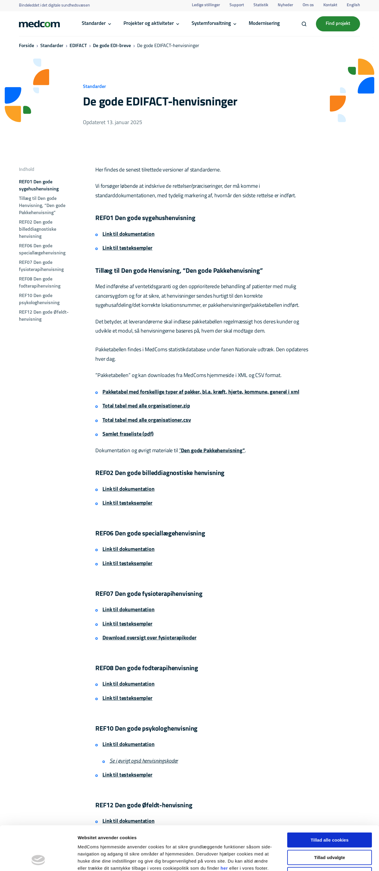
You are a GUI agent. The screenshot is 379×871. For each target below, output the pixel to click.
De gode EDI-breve (112, 46)
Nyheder (285, 5)
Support (236, 5)
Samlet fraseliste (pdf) (128, 434)
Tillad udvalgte (329, 816)
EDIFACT (78, 46)
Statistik (260, 5)
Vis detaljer (308, 859)
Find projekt (338, 23)
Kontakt (330, 5)
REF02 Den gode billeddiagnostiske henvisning (37, 229)
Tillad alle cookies (330, 798)
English (353, 5)
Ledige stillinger (206, 5)
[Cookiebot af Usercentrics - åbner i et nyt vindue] (38, 859)
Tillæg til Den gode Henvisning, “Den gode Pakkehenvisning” (42, 205)
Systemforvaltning (211, 23)
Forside (26, 46)
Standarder (94, 23)
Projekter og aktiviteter (148, 23)
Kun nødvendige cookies (329, 833)
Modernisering (264, 23)
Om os (308, 5)
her (224, 826)
